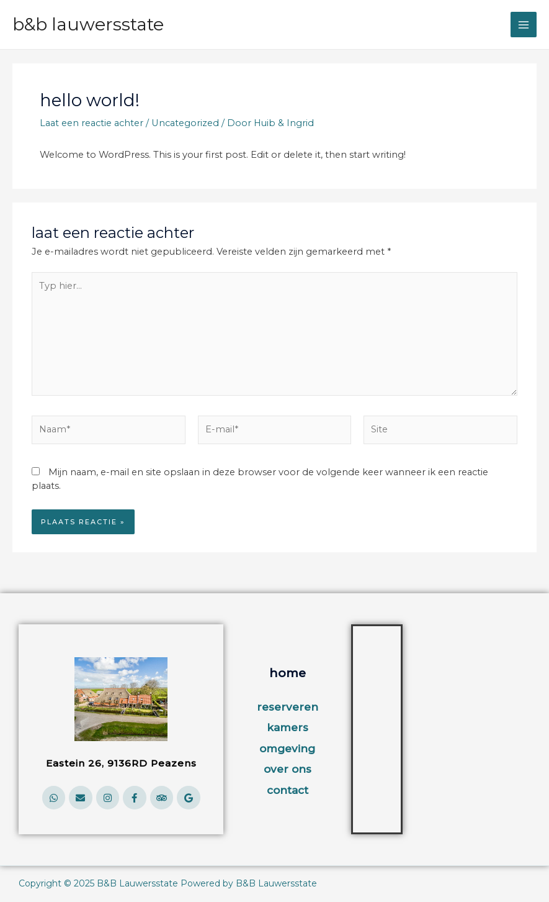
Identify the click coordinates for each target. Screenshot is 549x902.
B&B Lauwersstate (88, 24)
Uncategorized (185, 123)
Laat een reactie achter (91, 123)
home (287, 673)
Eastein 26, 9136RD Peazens (121, 763)
